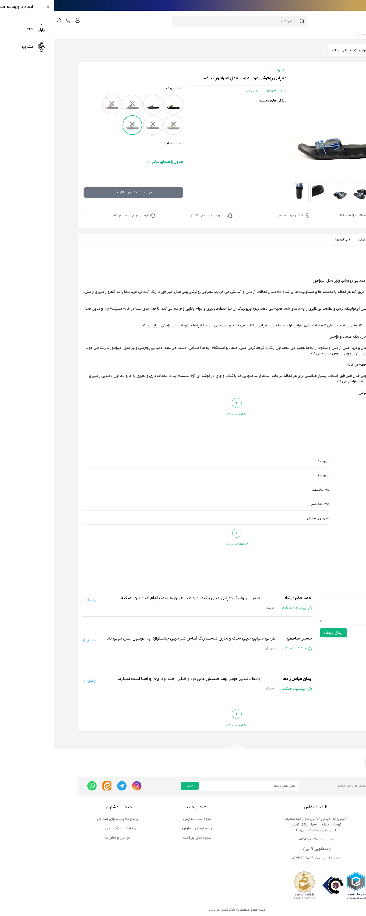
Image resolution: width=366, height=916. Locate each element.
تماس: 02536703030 (262, 839)
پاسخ (35, 600)
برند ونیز (226, 70)
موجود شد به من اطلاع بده (79, 192)
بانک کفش (330, 50)
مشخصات (312, 240)
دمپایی (310, 50)
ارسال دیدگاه (280, 632)
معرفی (331, 240)
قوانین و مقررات (64, 837)
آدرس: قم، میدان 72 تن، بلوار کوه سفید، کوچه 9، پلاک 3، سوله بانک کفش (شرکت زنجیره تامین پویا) (262, 824)
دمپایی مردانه (287, 50)
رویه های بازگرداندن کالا (64, 828)
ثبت (136, 785)
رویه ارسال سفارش (143, 828)
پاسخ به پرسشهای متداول (63, 819)
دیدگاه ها (289, 240)
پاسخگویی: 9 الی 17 (262, 848)
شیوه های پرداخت (143, 837)
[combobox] (183, 21)
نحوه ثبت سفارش (143, 819)
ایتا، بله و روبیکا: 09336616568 (262, 858)
